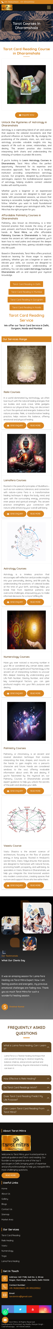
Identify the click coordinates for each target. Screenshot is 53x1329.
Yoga (4, 1256)
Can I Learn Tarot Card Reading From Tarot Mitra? (24, 1110)
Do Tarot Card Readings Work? (20, 1087)
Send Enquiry (16, 426)
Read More (35, 426)
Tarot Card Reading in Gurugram (26, 299)
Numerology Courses (17, 656)
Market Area (7, 1219)
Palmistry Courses (15, 748)
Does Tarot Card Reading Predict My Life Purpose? (23, 1098)
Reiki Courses (12, 392)
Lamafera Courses (15, 480)
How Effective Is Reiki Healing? (20, 1078)
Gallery (5, 1199)
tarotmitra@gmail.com (20, 1296)
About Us (6, 1193)
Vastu (4, 1245)
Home (4, 1188)
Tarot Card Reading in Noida (26, 307)
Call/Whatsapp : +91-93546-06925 (16, 1326)
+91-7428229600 (10, 2)
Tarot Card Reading (11, 1235)
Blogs (4, 1204)
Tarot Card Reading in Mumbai (26, 291)
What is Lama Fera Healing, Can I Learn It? (25, 1047)
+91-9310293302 (27, 2)
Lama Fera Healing (10, 1261)
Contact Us (7, 1209)
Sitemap (5, 1214)
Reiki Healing (7, 1240)
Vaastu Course (12, 845)
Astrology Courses (15, 568)
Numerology (7, 1251)
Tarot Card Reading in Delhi (26, 284)
